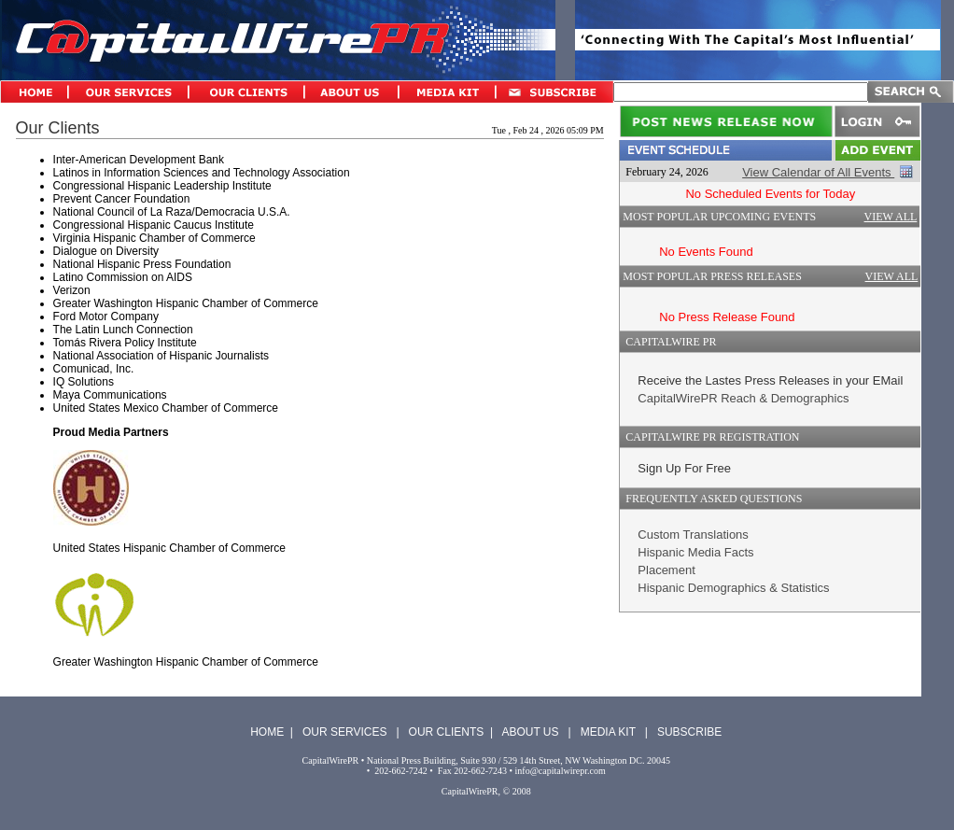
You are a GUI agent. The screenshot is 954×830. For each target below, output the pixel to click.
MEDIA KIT (608, 732)
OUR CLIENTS (446, 732)
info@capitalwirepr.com (560, 771)
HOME (267, 732)
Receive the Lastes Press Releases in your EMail (770, 380)
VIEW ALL (891, 216)
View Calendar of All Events (818, 172)
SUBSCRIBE (689, 732)
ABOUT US (529, 732)
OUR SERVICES (344, 732)
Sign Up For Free (684, 468)
